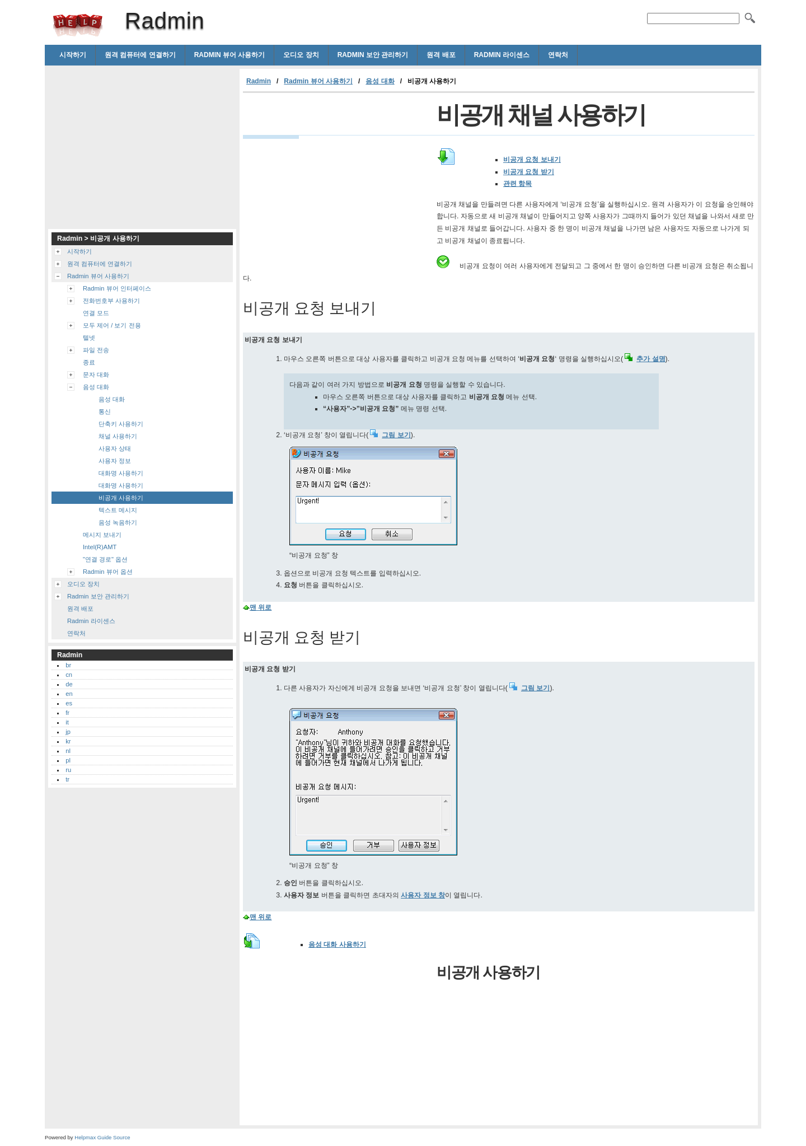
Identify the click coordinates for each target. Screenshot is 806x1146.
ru (68, 769)
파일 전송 (96, 350)
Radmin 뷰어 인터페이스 (117, 288)
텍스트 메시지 (118, 510)
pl (68, 760)
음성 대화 (379, 81)
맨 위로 (260, 607)
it (67, 722)
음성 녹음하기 (118, 522)
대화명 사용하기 (121, 473)
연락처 (558, 55)
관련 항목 (517, 184)
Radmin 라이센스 (501, 55)
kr (68, 741)
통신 (105, 411)
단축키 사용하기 (121, 423)
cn (68, 674)
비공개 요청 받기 (528, 172)
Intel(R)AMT (99, 547)
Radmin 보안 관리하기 (373, 55)
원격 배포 (441, 55)
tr (67, 779)
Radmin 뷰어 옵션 (108, 571)
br (68, 665)
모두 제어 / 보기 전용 (112, 325)
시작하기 (72, 55)
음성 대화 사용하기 (337, 944)
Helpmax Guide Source (102, 1137)
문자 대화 (96, 374)
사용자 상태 (115, 448)
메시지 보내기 (102, 534)
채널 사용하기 (118, 436)
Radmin (77, 25)
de (68, 684)
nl (68, 750)
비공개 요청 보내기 (532, 159)
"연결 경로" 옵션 (105, 559)
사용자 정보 (115, 460)
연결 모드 (96, 313)
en (68, 693)
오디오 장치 (300, 55)
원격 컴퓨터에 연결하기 (140, 55)
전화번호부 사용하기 (111, 300)
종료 (89, 362)
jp (68, 731)
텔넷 (89, 337)
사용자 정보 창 (423, 895)
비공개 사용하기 (121, 497)
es (68, 703)
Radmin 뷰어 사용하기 (229, 55)
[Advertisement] (337, 177)
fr (67, 712)
